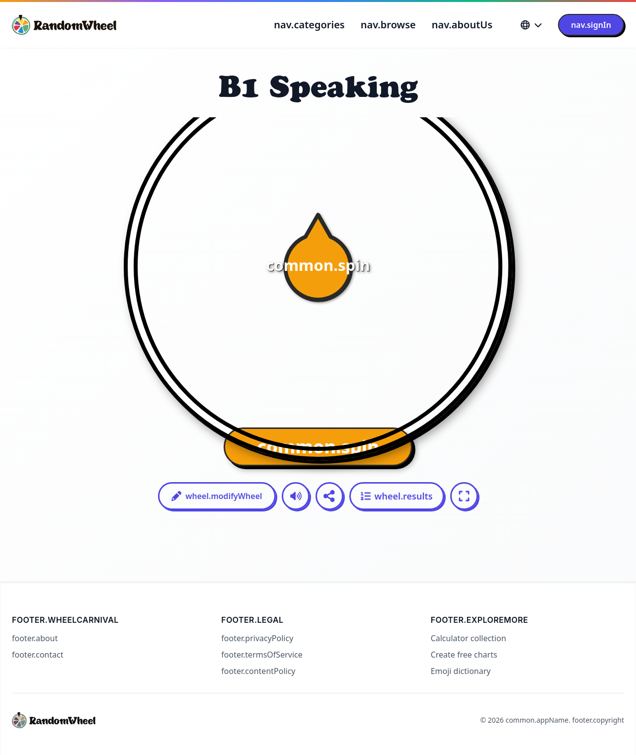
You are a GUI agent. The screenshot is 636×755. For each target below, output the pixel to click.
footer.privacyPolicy (257, 638)
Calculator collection (468, 638)
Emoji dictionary (461, 671)
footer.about (35, 638)
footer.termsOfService (261, 654)
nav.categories (309, 24)
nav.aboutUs (462, 24)
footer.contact (37, 654)
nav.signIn (591, 24)
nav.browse (388, 24)
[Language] (531, 25)
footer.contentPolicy (258, 671)
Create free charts (464, 654)
